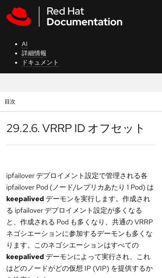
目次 (11, 101)
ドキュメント (40, 62)
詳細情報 (34, 53)
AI (25, 44)
